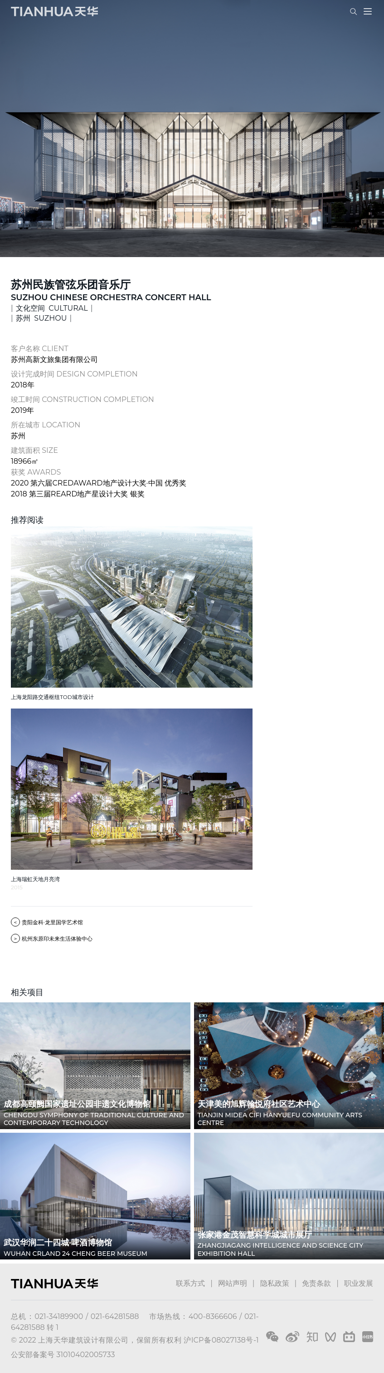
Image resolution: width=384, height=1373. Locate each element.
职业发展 (358, 1283)
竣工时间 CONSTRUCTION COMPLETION (82, 399)
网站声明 (232, 1283)
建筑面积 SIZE (34, 450)
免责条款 (316, 1283)
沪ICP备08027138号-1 (221, 1340)
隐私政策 (274, 1283)
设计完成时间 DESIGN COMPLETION (74, 374)
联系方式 (190, 1283)
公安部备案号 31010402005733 (63, 1354)
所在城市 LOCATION (45, 425)
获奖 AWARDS (36, 472)
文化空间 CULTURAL (52, 308)
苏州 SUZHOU (41, 318)
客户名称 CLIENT (39, 348)
